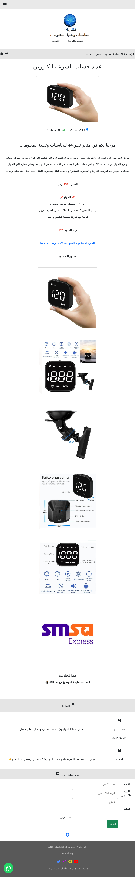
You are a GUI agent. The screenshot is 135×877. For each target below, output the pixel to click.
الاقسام (56, 40)
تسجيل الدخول (75, 40)
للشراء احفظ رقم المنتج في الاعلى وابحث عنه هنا (67, 243)
